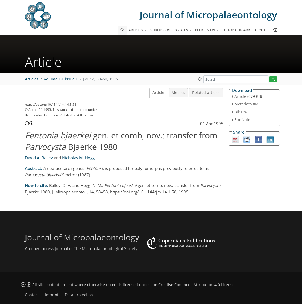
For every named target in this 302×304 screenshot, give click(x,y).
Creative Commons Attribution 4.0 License (196, 284)
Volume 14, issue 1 (61, 79)
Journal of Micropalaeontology (208, 14)
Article (158, 92)
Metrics (178, 92)
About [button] (260, 30)
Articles (31, 79)
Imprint (52, 294)
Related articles (206, 92)
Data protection (79, 294)
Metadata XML (247, 103)
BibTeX (240, 111)
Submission (160, 30)
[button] (200, 79)
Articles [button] (136, 30)
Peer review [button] (205, 30)
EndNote (242, 119)
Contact (32, 294)
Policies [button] (181, 30)
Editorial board (236, 30)
